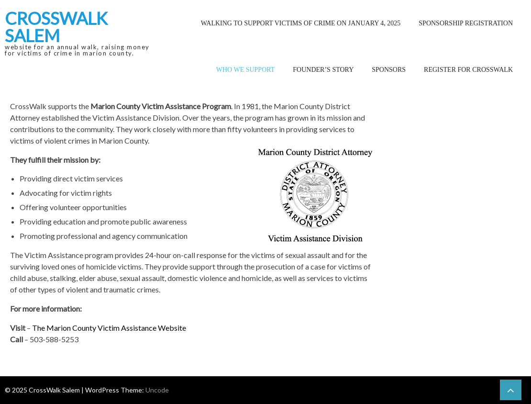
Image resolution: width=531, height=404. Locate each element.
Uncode (157, 390)
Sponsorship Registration (466, 23)
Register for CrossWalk (468, 69)
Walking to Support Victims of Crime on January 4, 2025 (301, 23)
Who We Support (245, 69)
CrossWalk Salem (56, 27)
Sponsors (389, 69)
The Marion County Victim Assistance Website (109, 327)
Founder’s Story (323, 69)
